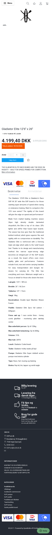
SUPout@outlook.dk (14, 448)
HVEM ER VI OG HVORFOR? (13, 468)
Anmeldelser (35, 191)
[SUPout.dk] (26, 15)
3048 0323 (10, 445)
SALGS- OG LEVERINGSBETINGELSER (17, 470)
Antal (4, 155)
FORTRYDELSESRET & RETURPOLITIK (17, 473)
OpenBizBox (27, 528)
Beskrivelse (14, 191)
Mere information (8, 172)
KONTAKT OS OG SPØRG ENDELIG (15, 465)
